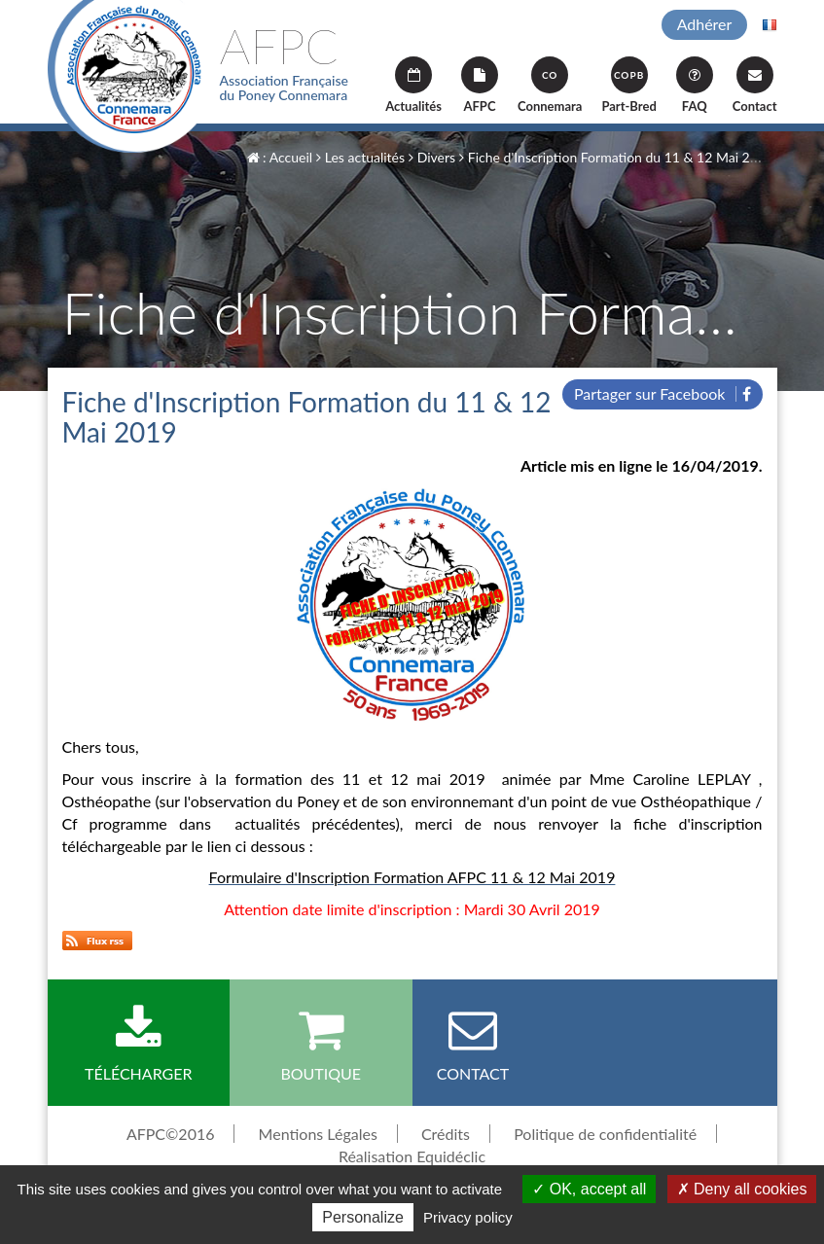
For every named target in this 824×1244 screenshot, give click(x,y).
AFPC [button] (479, 85)
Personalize (363, 1217)
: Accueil (280, 157)
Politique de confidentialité (605, 1133)
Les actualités (360, 157)
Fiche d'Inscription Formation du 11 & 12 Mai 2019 (616, 157)
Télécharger (139, 1044)
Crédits (445, 1133)
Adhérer (705, 24)
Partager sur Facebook (662, 393)
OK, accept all (589, 1189)
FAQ (694, 85)
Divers (432, 157)
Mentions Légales (318, 1133)
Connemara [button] (550, 85)
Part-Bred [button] (628, 85)
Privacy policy (468, 1217)
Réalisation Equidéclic (412, 1156)
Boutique (321, 1044)
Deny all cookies (742, 1189)
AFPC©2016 (170, 1133)
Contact (755, 85)
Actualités (413, 85)
